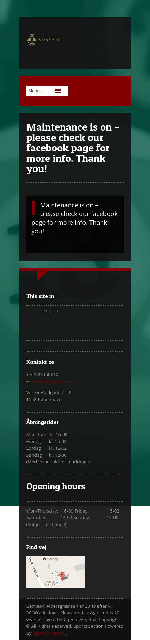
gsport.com (66, 381)
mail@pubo (42, 381)
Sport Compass (49, 633)
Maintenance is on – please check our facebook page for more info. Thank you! (75, 218)
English (51, 310)
